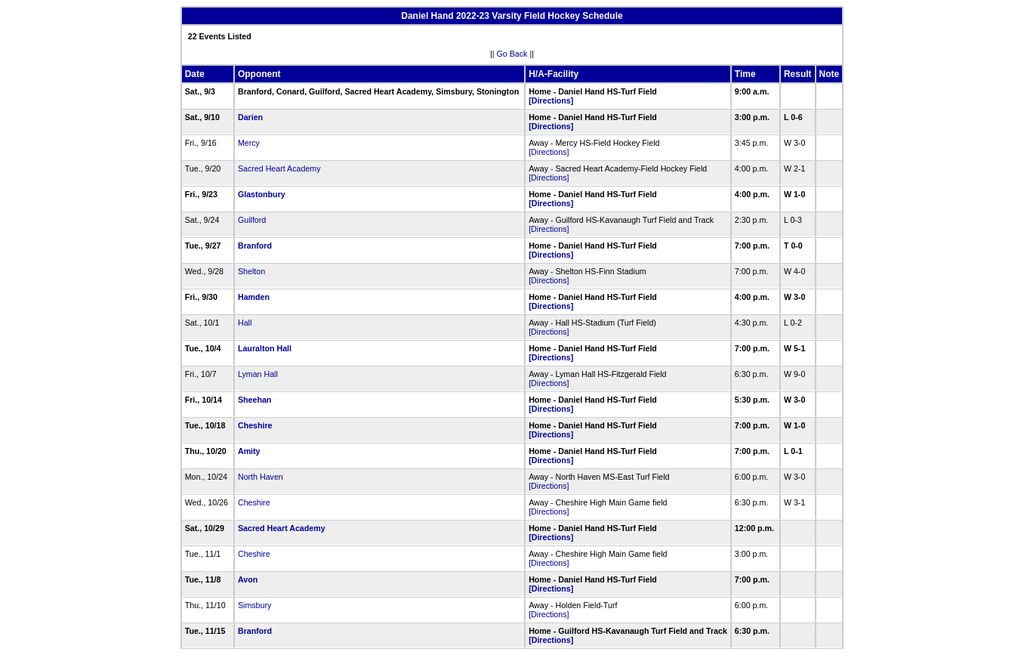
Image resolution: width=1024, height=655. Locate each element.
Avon (248, 579)
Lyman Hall (258, 373)
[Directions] (551, 100)
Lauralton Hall (264, 348)
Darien (250, 117)
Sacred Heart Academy (279, 168)
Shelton (251, 271)
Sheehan (254, 399)
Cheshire (255, 425)
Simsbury (254, 605)
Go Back (512, 53)
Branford (255, 245)
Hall (244, 322)
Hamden (254, 296)
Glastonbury (261, 194)
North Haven (260, 476)
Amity (249, 451)
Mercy (249, 142)
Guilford (252, 219)
